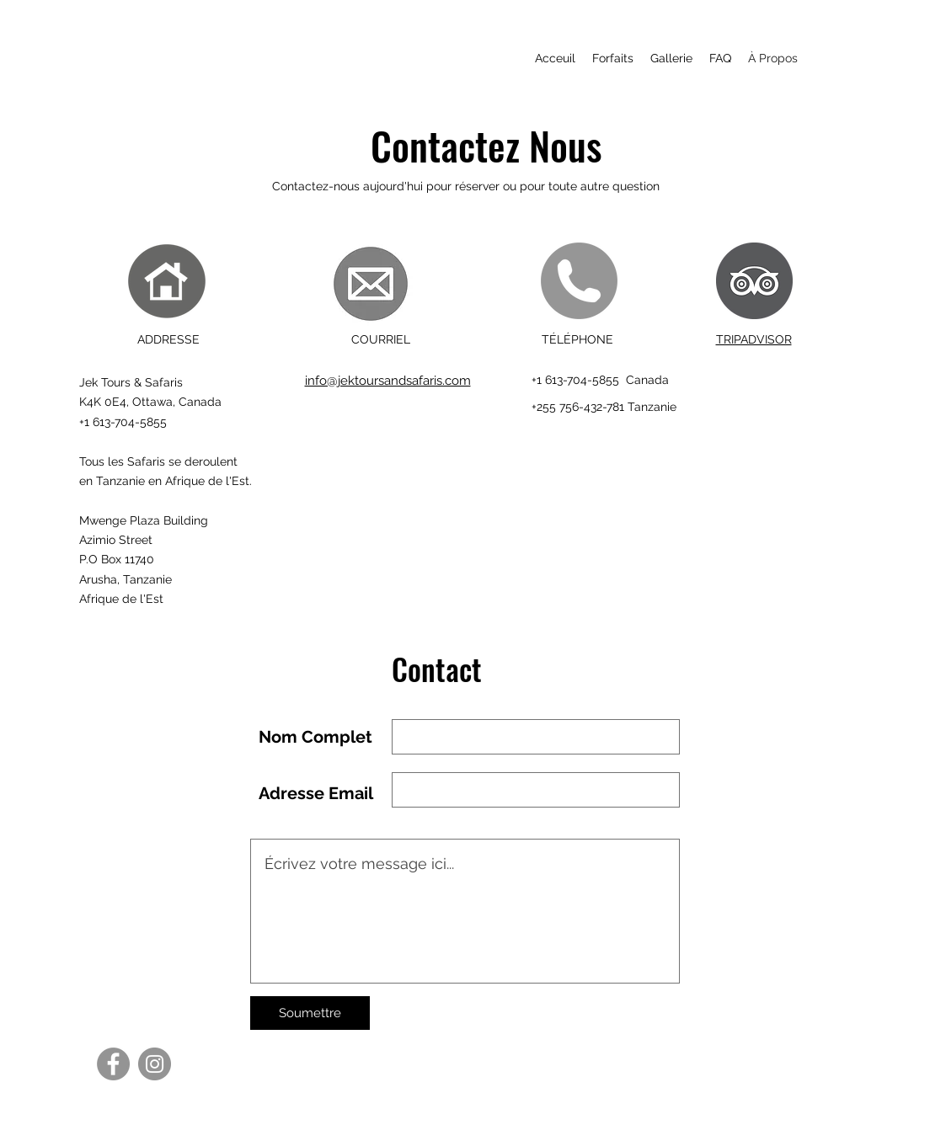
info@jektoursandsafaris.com (388, 380)
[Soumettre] (310, 1013)
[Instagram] (154, 1064)
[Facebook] (113, 1064)
